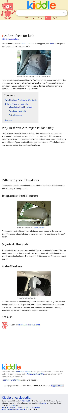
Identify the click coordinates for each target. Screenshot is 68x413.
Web (26, 18)
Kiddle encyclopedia (23, 371)
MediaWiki (14, 405)
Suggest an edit (57, 386)
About (20, 407)
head (52, 44)
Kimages (40, 18)
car (29, 44)
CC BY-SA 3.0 (25, 401)
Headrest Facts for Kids (11, 380)
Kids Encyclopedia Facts (10, 39)
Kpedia (48, 18)
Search (64, 12)
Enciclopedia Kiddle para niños (12, 409)
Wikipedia (42, 403)
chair (24, 44)
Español (55, 18)
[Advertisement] (34, 27)
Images (33, 18)
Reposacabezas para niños (29, 325)
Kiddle (4, 407)
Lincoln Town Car (39, 227)
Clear (60, 13)
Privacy (27, 407)
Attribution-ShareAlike (35, 374)
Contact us (36, 407)
